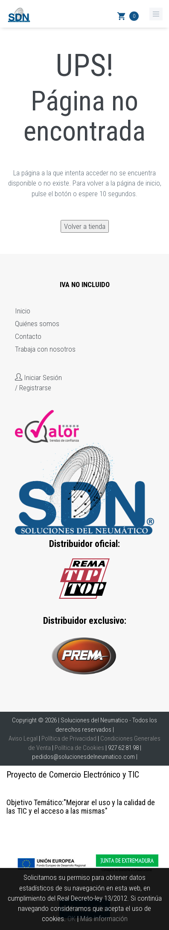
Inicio (22, 311)
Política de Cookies (79, 748)
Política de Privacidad (68, 738)
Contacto (28, 336)
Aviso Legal (23, 738)
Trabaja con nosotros (45, 349)
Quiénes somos (37, 323)
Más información (104, 918)
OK (71, 918)
